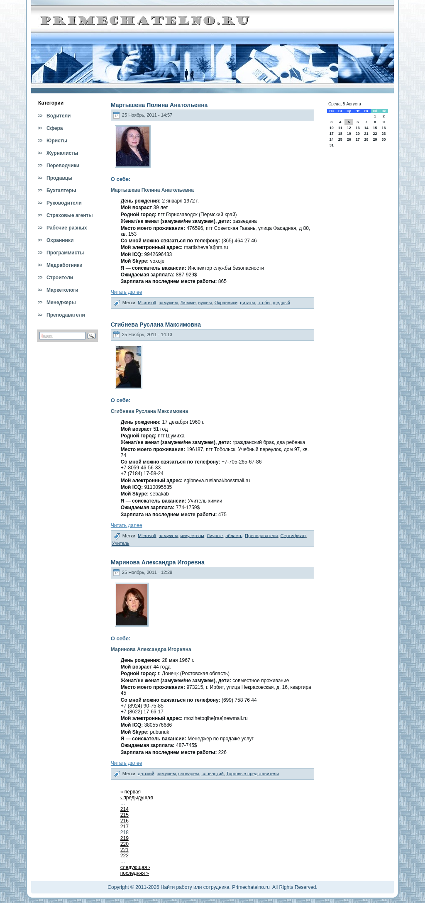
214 (124, 809)
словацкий (213, 773)
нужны (205, 302)
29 (375, 139)
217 (124, 827)
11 (340, 128)
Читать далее (126, 292)
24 (332, 139)
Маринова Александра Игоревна (158, 562)
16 (384, 128)
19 (349, 134)
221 (124, 850)
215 (124, 815)
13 (358, 128)
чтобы (263, 302)
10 (332, 128)
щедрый (281, 302)
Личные (215, 535)
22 (375, 134)
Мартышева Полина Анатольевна (159, 105)
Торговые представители (252, 773)
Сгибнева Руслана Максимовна (156, 324)
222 (124, 856)
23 (384, 134)
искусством (192, 535)
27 (358, 139)
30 (384, 139)
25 (340, 139)
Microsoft (147, 302)
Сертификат (293, 535)
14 (366, 128)
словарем (188, 773)
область (233, 535)
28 (366, 139)
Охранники (226, 302)
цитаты (247, 302)
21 (366, 134)
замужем (168, 302)
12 (349, 128)
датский (146, 773)
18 (340, 134)
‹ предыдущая (136, 797)
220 (124, 844)
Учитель (120, 543)
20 (358, 134)
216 (124, 821)
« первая (130, 792)
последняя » (134, 873)
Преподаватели (261, 535)
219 (124, 838)
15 (375, 128)
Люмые (187, 302)
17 (332, 134)
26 (349, 139)
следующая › (135, 867)
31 (332, 145)
